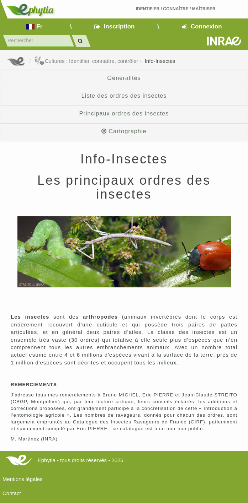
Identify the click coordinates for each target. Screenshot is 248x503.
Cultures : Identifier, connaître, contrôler (86, 61)
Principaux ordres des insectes (124, 113)
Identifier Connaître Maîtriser (176, 8)
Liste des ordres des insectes (124, 95)
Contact (11, 493)
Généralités (124, 78)
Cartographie (123, 131)
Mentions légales (22, 479)
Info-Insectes (160, 61)
